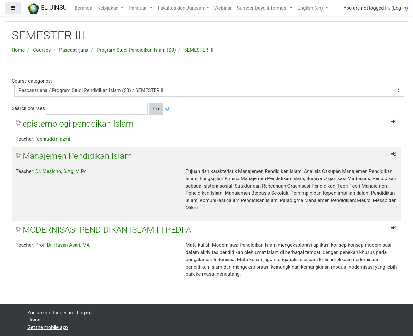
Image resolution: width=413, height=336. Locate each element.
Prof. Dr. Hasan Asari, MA (62, 245)
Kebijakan (108, 8)
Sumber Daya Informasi (262, 8)
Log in (399, 8)
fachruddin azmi (52, 139)
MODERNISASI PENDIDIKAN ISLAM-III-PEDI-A (107, 230)
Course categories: (32, 81)
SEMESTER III (199, 50)
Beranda (83, 8)
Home (18, 50)
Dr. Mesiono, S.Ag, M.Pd (61, 171)
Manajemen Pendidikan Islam (77, 156)
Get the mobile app (47, 327)
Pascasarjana (73, 50)
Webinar (223, 8)
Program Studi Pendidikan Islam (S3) (136, 50)
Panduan (139, 8)
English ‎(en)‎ (310, 8)
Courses (42, 50)
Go (156, 109)
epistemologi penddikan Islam (78, 123)
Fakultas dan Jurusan (181, 8)
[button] (169, 109)
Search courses (28, 108)
